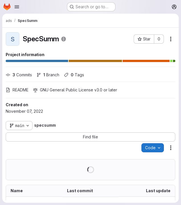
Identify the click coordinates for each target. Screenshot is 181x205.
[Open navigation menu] (16, 6)
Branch (47, 74)
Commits (19, 74)
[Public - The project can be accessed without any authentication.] (63, 39)
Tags (74, 74)
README (17, 89)
